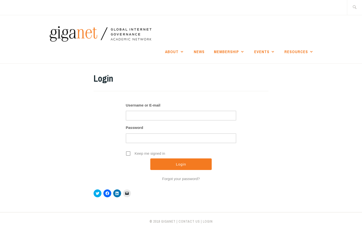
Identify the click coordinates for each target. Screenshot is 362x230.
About (172, 51)
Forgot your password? (181, 179)
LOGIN (208, 221)
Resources (296, 51)
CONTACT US (189, 221)
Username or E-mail (143, 105)
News (199, 51)
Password (134, 127)
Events (261, 51)
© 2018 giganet (163, 221)
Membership (226, 51)
